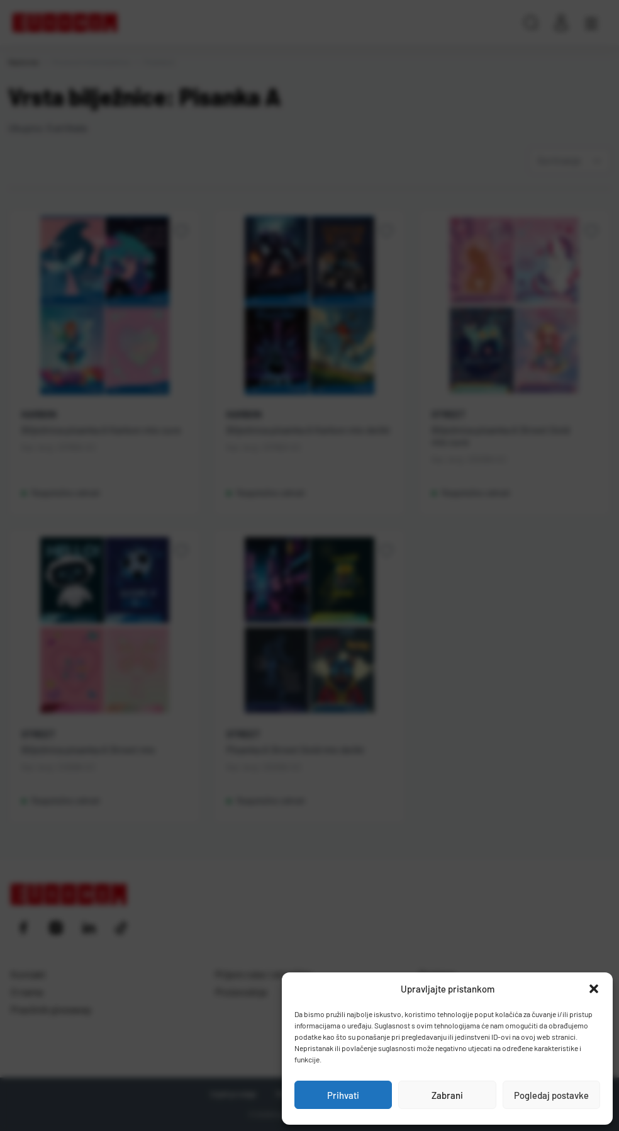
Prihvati (343, 1095)
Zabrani (447, 1095)
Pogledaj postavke (551, 1095)
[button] (594, 988)
